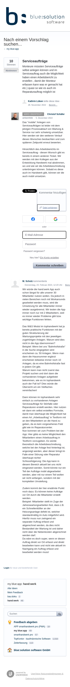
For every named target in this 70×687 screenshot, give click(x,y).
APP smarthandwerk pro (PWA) (30, 626)
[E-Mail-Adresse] (44, 235)
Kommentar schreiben (49, 265)
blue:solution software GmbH (32, 650)
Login (6, 568)
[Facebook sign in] (33, 219)
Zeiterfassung (21, 643)
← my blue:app (11, 49)
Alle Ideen (12, 588)
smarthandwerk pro (24, 634)
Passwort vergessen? (34, 251)
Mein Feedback (15, 592)
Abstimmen (11, 71)
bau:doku (12, 596)
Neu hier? (44, 257)
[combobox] (33, 613)
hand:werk (29, 583)
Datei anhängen (50, 208)
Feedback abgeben (25, 622)
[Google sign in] (55, 219)
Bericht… (53, 105)
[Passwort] (44, 244)
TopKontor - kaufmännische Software (32, 639)
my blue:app (14, 583)
